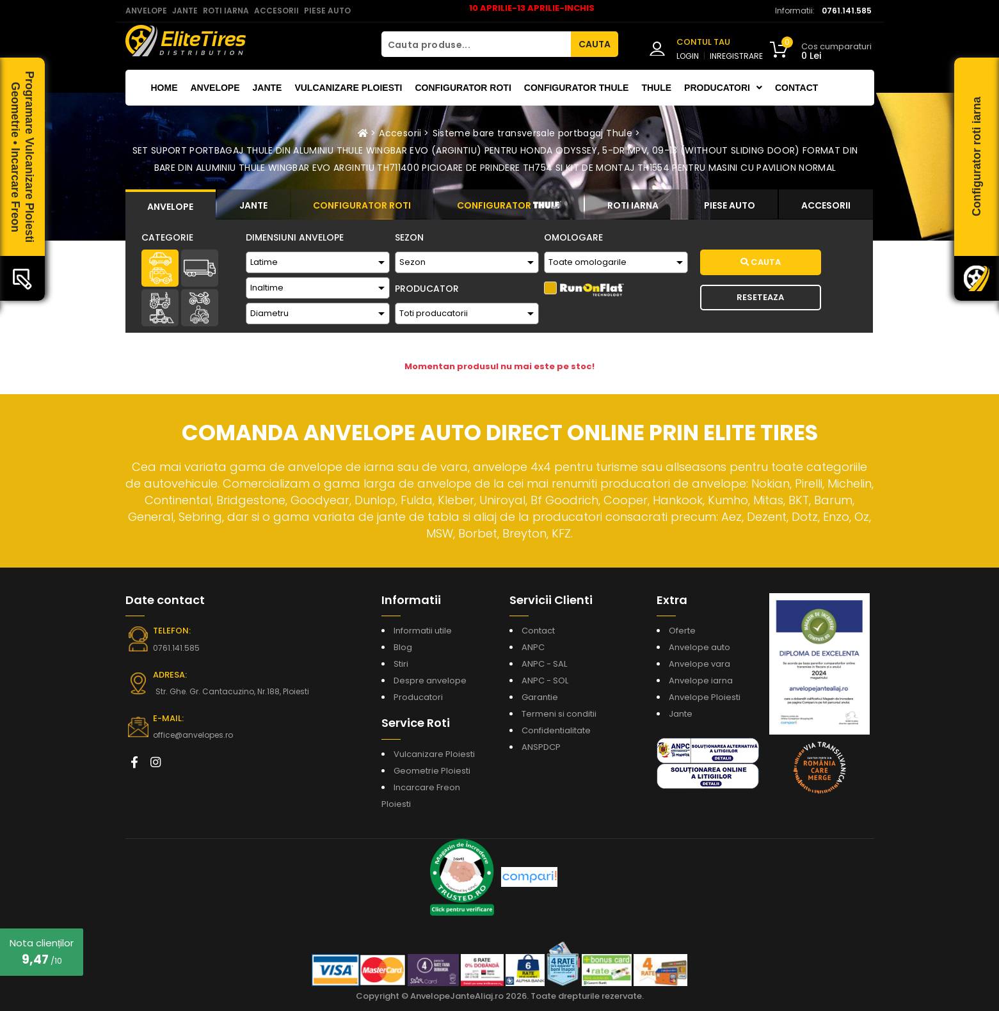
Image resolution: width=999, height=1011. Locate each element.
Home (164, 88)
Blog (403, 647)
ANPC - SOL (545, 680)
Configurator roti (463, 88)
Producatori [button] (723, 88)
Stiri (401, 664)
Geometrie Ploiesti (432, 771)
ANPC (533, 647)
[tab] (170, 204)
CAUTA (595, 44)
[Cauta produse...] (476, 44)
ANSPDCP (541, 747)
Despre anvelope (430, 680)
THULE (656, 88)
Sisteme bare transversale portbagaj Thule (532, 133)
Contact (796, 88)
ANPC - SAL (544, 664)
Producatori (418, 697)
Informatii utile (423, 631)
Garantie (540, 697)
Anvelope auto (699, 647)
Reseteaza (760, 297)
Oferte (682, 631)
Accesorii (400, 133)
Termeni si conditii (559, 714)
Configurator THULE (576, 88)
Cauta (760, 262)
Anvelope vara (699, 664)
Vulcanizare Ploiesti (348, 88)
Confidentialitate (556, 730)
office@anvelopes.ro (193, 734)
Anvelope (215, 88)
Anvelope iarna (701, 680)
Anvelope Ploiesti (704, 697)
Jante (267, 88)
